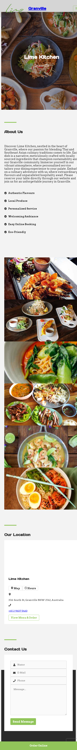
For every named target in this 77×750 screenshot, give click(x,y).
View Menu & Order (24, 617)
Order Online (38, 745)
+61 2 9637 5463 (18, 610)
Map (15, 588)
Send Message (23, 721)
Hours (30, 588)
